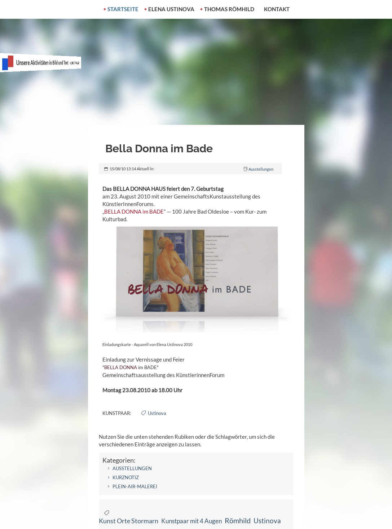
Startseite (122, 9)
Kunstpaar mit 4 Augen (191, 521)
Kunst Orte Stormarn (128, 521)
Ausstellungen (260, 169)
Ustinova (157, 413)
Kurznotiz (126, 477)
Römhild (238, 520)
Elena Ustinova (171, 9)
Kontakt (277, 9)
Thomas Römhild (229, 9)
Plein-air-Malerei (135, 486)
